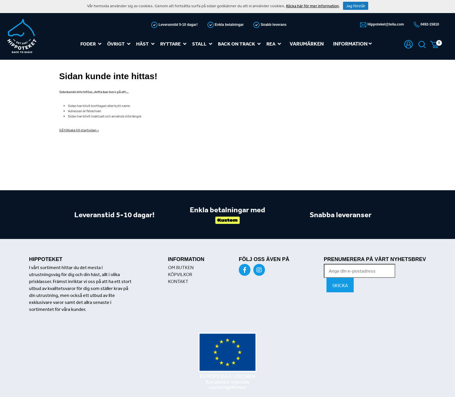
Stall (203, 44)
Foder (92, 44)
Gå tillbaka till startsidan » (79, 130)
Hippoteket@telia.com (385, 24)
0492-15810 (429, 24)
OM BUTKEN (181, 267)
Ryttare (174, 44)
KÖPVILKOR (180, 274)
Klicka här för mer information (312, 5)
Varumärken (307, 43)
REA (274, 44)
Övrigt (120, 44)
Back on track (240, 44)
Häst (146, 44)
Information (352, 43)
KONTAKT (178, 281)
